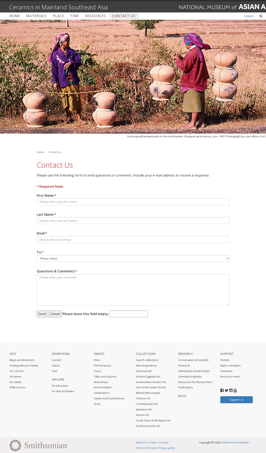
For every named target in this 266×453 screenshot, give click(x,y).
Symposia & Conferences (109, 398)
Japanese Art (144, 409)
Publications (185, 387)
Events (99, 354)
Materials (36, 16)
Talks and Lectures (105, 376)
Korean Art (142, 415)
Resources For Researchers (195, 382)
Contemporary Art (147, 404)
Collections (146, 354)
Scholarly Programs (190, 376)
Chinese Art (143, 398)
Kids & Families (103, 387)
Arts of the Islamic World (151, 387)
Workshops (101, 382)
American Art (144, 371)
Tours (97, 371)
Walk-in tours (18, 387)
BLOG (182, 396)
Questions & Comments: (57, 271)
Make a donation (230, 365)
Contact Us (124, 16)
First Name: (47, 195)
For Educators (60, 385)
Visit (13, 354)
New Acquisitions (146, 365)
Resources (95, 16)
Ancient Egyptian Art (148, 376)
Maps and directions (22, 360)
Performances (102, 365)
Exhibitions (61, 354)
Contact (163, 442)
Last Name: (46, 214)
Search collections (147, 360)
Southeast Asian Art (148, 426)
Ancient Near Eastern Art (151, 382)
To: (40, 252)
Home (14, 16)
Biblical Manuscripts (148, 393)
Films (97, 360)
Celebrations (102, 393)
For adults (16, 382)
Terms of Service (146, 448)
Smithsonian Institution (235, 442)
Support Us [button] (236, 400)
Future (56, 365)
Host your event (230, 376)
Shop (97, 404)
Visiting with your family (24, 365)
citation (249, 16)
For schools (17, 371)
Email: (42, 233)
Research (185, 354)
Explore (58, 379)
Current (56, 360)
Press (153, 442)
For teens (15, 376)
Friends (224, 360)
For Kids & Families (63, 391)
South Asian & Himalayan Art (153, 420)
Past (54, 371)
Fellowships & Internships (194, 371)
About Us (141, 442)
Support (227, 354)
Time (74, 16)
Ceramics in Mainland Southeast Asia (58, 7)
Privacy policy (167, 448)
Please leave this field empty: (85, 314)
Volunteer (226, 371)
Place (58, 16)
